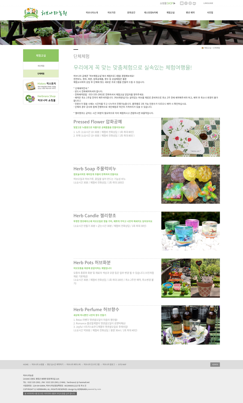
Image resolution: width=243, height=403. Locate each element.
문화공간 (131, 12)
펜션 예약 (190, 12)
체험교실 (171, 12)
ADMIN (215, 364)
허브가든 (112, 12)
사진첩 (210, 12)
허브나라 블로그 (109, 364)
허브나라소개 (92, 12)
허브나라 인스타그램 (91, 364)
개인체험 (41, 65)
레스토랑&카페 (151, 12)
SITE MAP (122, 364)
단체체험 (41, 73)
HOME (26, 364)
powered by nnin (94, 389)
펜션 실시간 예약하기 (55, 364)
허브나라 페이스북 (73, 364)
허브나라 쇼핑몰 (38, 364)
